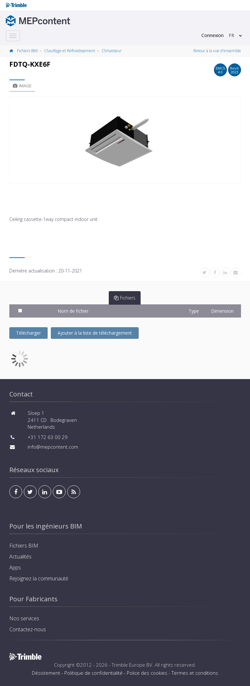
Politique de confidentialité (93, 673)
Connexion (212, 35)
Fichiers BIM (27, 50)
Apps (15, 567)
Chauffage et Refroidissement (69, 50)
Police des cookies (147, 673)
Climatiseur (112, 50)
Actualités (20, 556)
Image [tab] (22, 86)
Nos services (24, 618)
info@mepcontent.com (53, 446)
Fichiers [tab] (124, 298)
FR (231, 35)
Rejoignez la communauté (38, 578)
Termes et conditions (194, 673)
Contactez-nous (27, 629)
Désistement (46, 673)
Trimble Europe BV (132, 665)
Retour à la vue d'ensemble (217, 50)
